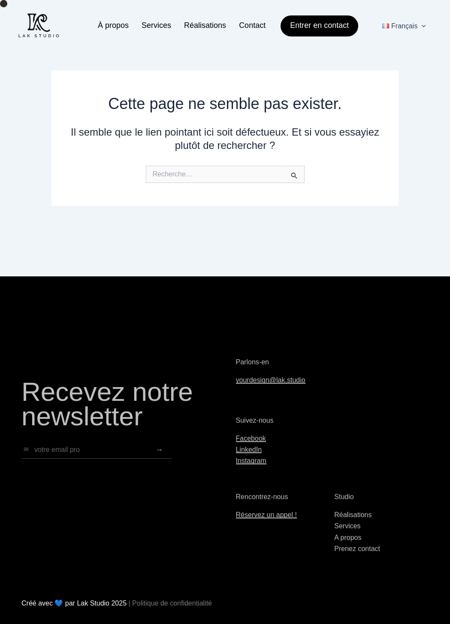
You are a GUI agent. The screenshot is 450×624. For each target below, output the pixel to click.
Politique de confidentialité (172, 603)
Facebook (251, 446)
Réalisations (205, 25)
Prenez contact (357, 556)
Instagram (251, 469)
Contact (252, 25)
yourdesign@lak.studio (270, 387)
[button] (316, 25)
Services (156, 25)
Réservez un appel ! (266, 522)
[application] (421, 26)
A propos (347, 545)
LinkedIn (249, 457)
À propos (113, 25)
